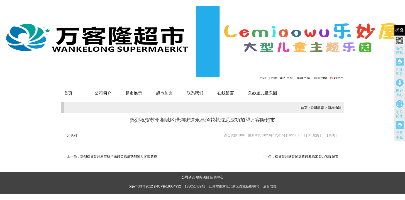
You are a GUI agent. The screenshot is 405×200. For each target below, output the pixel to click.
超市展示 (133, 93)
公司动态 (317, 108)
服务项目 (202, 177)
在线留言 (225, 93)
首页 (68, 93)
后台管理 (270, 186)
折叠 (399, 30)
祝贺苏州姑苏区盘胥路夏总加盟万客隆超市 (306, 156)
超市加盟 (164, 93)
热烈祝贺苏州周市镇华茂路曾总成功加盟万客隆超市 (118, 156)
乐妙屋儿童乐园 (262, 93)
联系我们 (195, 93)
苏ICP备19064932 (167, 186)
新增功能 (334, 108)
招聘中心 (216, 177)
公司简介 (103, 93)
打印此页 (312, 135)
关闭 (331, 135)
